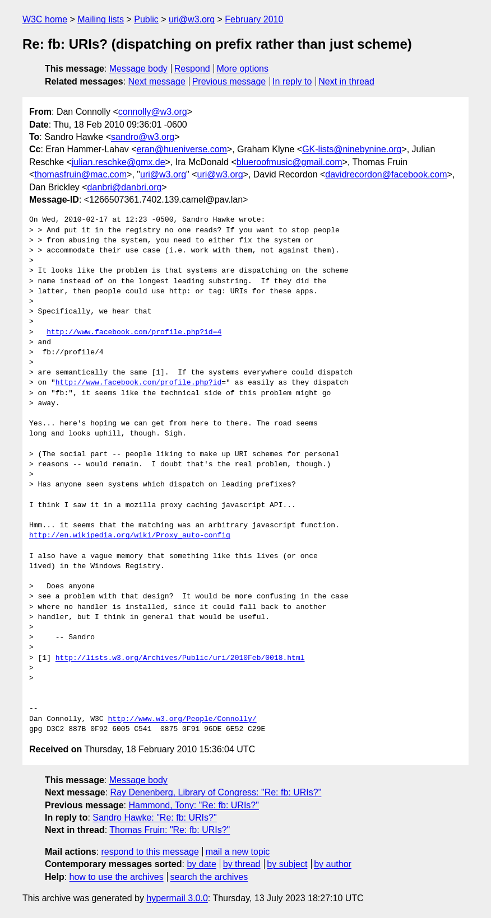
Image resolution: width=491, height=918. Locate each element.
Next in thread (346, 81)
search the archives (209, 877)
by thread (242, 864)
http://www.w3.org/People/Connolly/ (182, 719)
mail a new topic (238, 851)
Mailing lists (100, 19)
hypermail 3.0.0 (176, 898)
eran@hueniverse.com (182, 149)
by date (201, 864)
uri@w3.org (192, 19)
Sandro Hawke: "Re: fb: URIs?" (154, 817)
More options (243, 68)
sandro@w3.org (142, 137)
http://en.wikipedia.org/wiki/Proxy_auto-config (129, 536)
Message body (138, 68)
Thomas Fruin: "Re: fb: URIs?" (169, 830)
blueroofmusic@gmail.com (289, 162)
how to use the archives (117, 877)
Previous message (229, 81)
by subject (287, 864)
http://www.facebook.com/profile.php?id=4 (134, 332)
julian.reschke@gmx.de (118, 162)
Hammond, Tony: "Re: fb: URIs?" (193, 805)
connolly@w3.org (152, 111)
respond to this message (149, 851)
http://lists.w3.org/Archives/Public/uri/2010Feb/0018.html (180, 658)
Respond (192, 68)
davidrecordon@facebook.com (386, 174)
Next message (157, 81)
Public (146, 19)
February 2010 (254, 19)
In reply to (292, 81)
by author (332, 864)
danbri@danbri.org (124, 187)
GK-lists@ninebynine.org (351, 149)
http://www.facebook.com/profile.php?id (138, 383)
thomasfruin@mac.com (80, 174)
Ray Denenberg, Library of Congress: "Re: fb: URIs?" (216, 792)
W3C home (44, 19)
